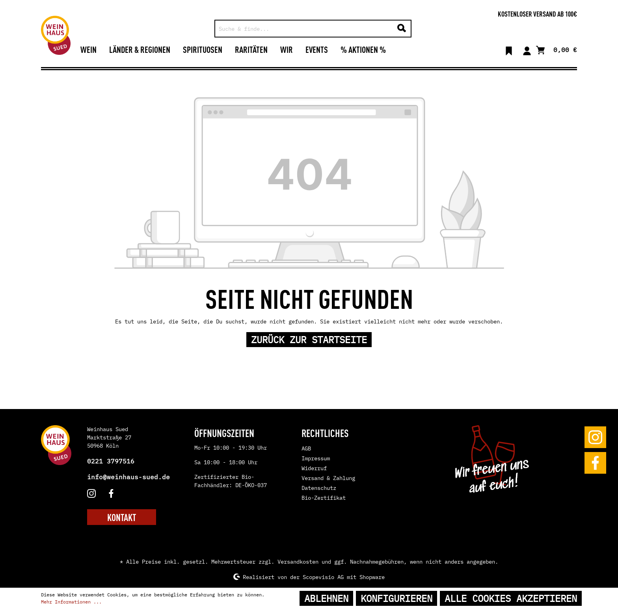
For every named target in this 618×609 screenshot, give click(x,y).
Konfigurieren (396, 598)
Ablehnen (326, 598)
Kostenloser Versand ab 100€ (537, 13)
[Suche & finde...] (304, 29)
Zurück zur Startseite (309, 339)
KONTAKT (121, 517)
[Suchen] (402, 29)
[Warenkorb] (556, 49)
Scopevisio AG (323, 576)
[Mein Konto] (527, 49)
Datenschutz (319, 487)
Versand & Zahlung (328, 478)
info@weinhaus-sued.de (128, 477)
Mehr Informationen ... (71, 602)
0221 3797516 (110, 461)
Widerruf (314, 468)
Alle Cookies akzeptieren (511, 598)
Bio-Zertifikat (324, 497)
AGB (306, 448)
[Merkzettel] (509, 49)
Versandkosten (297, 561)
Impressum (316, 458)
